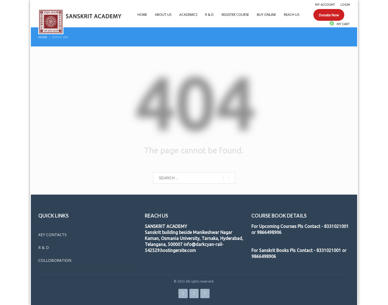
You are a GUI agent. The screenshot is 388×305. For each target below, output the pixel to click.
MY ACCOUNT (325, 4)
